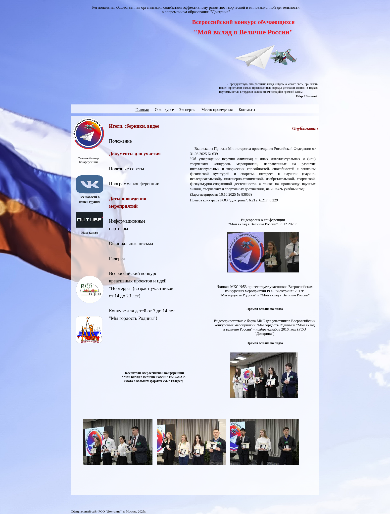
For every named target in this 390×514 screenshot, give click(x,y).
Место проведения (217, 109)
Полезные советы (126, 168)
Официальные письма (131, 243)
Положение (120, 141)
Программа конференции (134, 183)
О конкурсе (165, 109)
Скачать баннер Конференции (88, 160)
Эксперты (187, 109)
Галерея (117, 258)
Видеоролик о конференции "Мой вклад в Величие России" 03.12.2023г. (262, 222)
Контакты (247, 109)
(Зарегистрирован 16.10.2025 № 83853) (221, 194)
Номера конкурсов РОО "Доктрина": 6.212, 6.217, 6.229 (234, 200)
